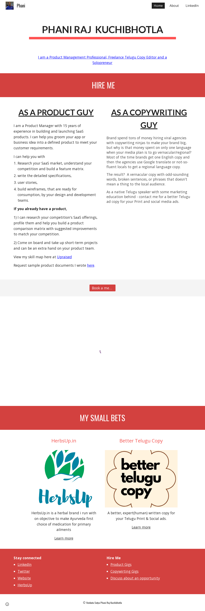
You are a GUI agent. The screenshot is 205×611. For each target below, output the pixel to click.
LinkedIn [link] (192, 5)
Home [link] (158, 5)
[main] (102, 29)
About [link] (174, 5)
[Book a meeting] (102, 288)
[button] (7, 604)
